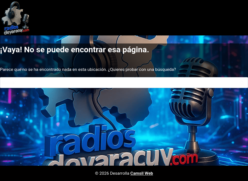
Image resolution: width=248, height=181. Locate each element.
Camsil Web (141, 173)
